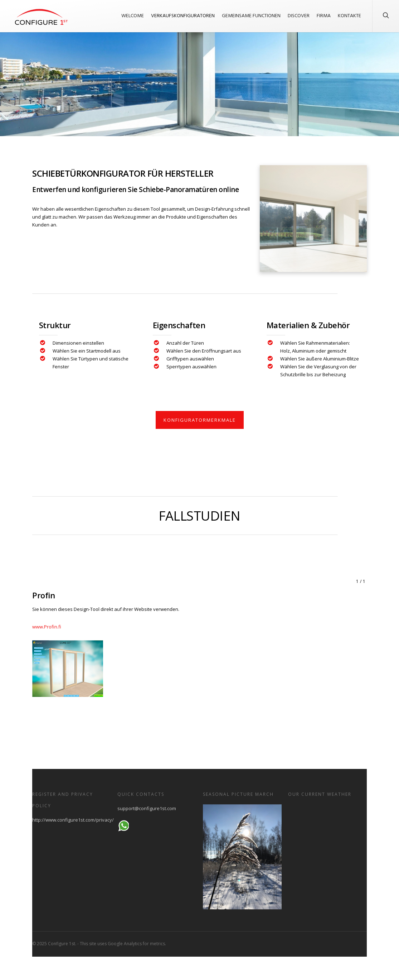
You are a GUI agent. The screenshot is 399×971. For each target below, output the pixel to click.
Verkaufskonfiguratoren (183, 16)
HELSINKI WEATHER (327, 831)
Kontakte (349, 16)
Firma (324, 16)
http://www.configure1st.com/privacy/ (73, 820)
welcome (132, 16)
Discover (299, 16)
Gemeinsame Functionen (251, 16)
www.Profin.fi (46, 626)
